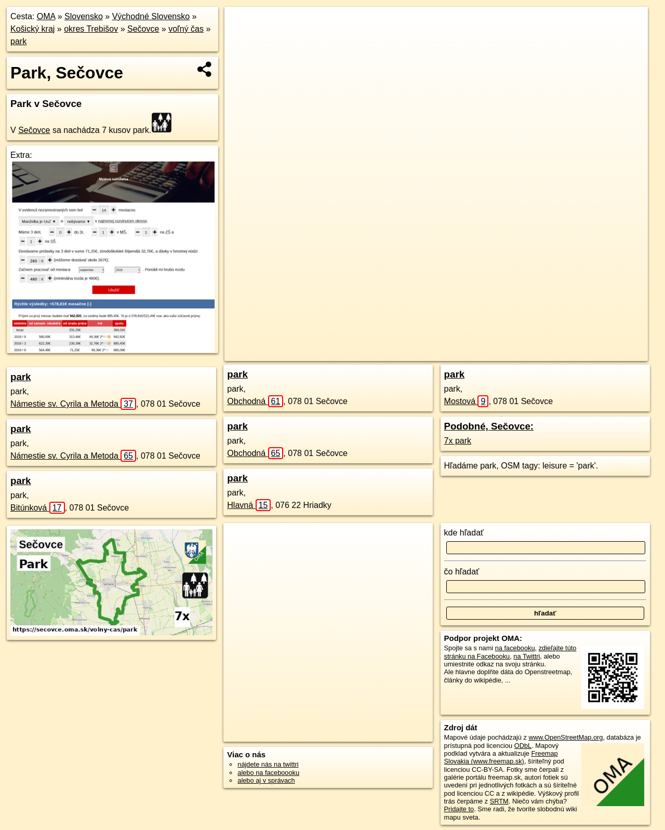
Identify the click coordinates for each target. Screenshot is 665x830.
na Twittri (526, 656)
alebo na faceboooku (268, 773)
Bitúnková (37, 508)
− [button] (242, 40)
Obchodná (255, 401)
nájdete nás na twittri (267, 764)
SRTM (499, 801)
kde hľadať (464, 532)
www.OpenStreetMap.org (565, 737)
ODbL (522, 745)
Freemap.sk (507, 353)
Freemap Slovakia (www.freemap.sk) (501, 757)
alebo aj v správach (266, 780)
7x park (457, 440)
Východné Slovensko (151, 16)
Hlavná (249, 505)
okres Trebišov (91, 28)
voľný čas (186, 28)
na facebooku (515, 648)
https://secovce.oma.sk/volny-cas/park (593, 353)
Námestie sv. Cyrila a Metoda (73, 404)
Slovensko (83, 16)
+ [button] (242, 24)
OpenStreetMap (453, 353)
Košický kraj (32, 28)
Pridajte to (459, 809)
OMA (46, 16)
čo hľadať (462, 571)
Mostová (466, 401)
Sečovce (143, 28)
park (18, 41)
